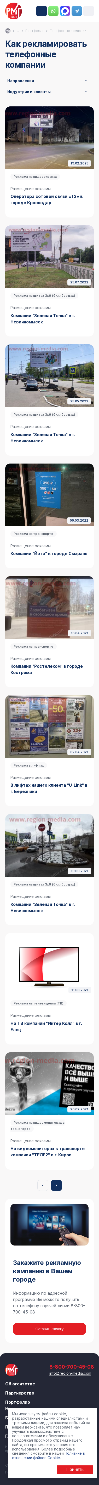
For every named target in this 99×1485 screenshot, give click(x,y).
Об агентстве (20, 1383)
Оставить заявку (49, 1329)
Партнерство (19, 1393)
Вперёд (56, 1185)
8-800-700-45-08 (41, 11)
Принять (75, 1469)
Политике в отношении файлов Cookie (48, 1455)
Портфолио (17, 1402)
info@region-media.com (70, 1373)
